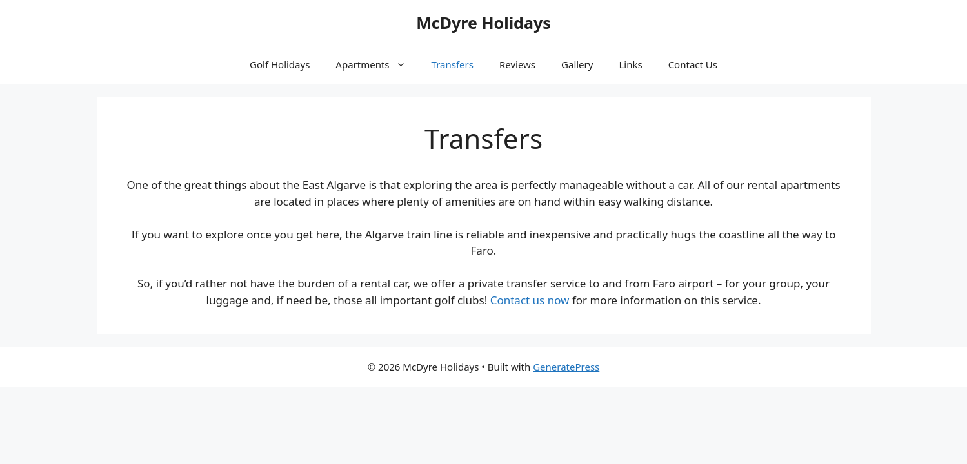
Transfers (453, 64)
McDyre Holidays (483, 23)
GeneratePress (566, 366)
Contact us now (530, 300)
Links (630, 64)
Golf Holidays (280, 64)
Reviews (517, 64)
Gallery (577, 64)
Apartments (376, 64)
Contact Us (692, 64)
